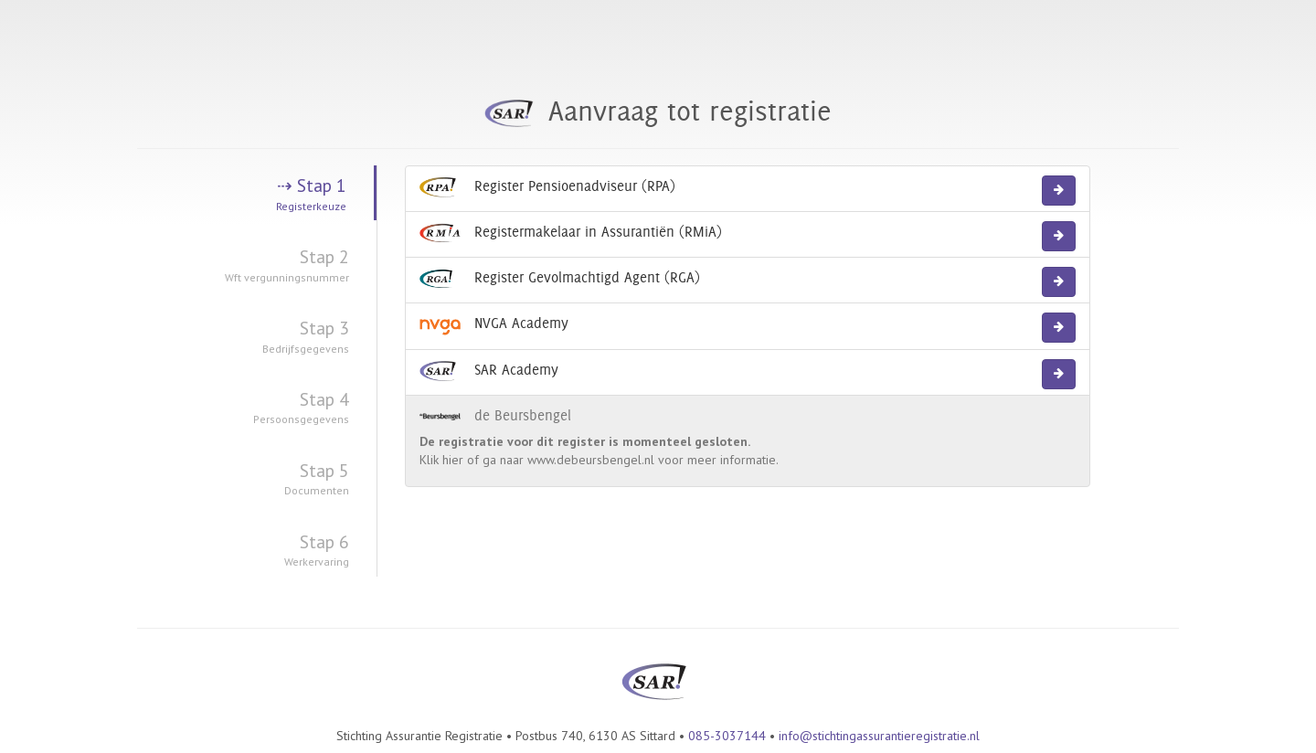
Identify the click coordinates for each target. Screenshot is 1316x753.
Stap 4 (243, 407)
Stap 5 (243, 479)
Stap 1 (241, 194)
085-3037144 (727, 735)
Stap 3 (243, 336)
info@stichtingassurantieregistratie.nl (879, 735)
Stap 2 (243, 265)
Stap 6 (243, 550)
